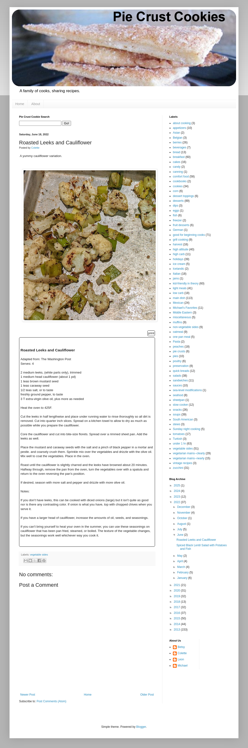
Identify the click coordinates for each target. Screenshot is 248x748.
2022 (177, 502)
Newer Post (27, 694)
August (182, 524)
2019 (177, 596)
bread (176, 152)
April (180, 561)
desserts (178, 200)
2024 (177, 491)
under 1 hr (179, 443)
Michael (182, 665)
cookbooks (179, 181)
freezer (177, 220)
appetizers (179, 128)
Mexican (178, 302)
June (180, 534)
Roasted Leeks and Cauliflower (196, 539)
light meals (179, 288)
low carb (178, 293)
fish (175, 215)
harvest (177, 244)
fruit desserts (181, 225)
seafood (178, 395)
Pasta (176, 341)
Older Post (147, 694)
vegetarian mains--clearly (189, 453)
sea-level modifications (187, 390)
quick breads (181, 371)
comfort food (181, 176)
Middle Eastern (182, 312)
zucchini (178, 468)
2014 (177, 624)
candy (177, 166)
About (35, 104)
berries (177, 142)
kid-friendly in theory (185, 283)
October (182, 518)
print (151, 333)
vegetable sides (39, 554)
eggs (176, 210)
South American (183, 419)
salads (177, 375)
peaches (178, 346)
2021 (177, 585)
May (180, 555)
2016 (177, 613)
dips (175, 205)
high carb (179, 254)
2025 (177, 485)
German (178, 230)
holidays (178, 259)
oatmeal (178, 332)
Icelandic (178, 268)
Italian (177, 273)
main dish (179, 298)
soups (177, 414)
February (183, 572)
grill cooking (180, 239)
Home (19, 104)
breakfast (179, 157)
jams (176, 278)
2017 (177, 607)
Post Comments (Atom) (51, 701)
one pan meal (181, 337)
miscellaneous (182, 317)
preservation (181, 366)
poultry (177, 361)
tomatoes (179, 434)
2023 (177, 496)
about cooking (182, 123)
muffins (177, 322)
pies (175, 356)
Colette (182, 653)
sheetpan (179, 400)
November (184, 512)
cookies (178, 186)
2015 (177, 618)
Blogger (141, 726)
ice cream (179, 264)
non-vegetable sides (185, 327)
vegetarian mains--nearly (188, 458)
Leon (181, 659)
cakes (176, 162)
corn (175, 191)
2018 (177, 601)
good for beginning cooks (189, 235)
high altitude (180, 249)
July (180, 529)
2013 (177, 629)
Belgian (177, 137)
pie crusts (179, 351)
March (181, 567)
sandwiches (180, 380)
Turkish (177, 438)
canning (178, 171)
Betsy (181, 647)
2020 (177, 590)
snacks (177, 409)
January (182, 578)
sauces (177, 385)
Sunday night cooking (186, 429)
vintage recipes (182, 463)
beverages (179, 147)
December (184, 507)
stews (176, 424)
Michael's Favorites (185, 307)
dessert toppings (183, 196)
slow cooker (180, 404)
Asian (176, 132)
